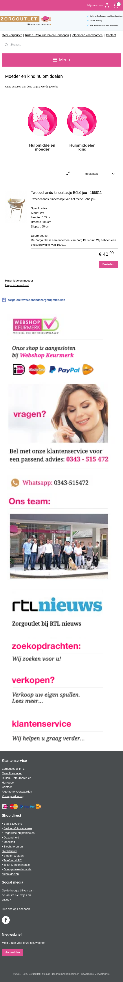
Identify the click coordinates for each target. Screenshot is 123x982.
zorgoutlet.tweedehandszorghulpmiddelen (33, 300)
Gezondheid (11, 837)
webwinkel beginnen (68, 974)
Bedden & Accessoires (18, 828)
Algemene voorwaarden (87, 35)
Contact (111, 35)
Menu (61, 59)
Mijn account (98, 5)
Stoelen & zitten (14, 855)
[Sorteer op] (90, 173)
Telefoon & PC (13, 860)
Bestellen (108, 264)
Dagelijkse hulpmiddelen (19, 833)
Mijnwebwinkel (102, 974)
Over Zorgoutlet (12, 35)
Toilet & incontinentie (17, 864)
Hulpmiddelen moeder (19, 280)
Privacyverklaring (13, 796)
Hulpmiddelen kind (17, 285)
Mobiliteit (9, 842)
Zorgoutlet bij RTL (13, 768)
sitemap (46, 974)
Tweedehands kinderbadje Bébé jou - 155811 (66, 192)
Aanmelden (12, 952)
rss (53, 974)
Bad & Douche (13, 823)
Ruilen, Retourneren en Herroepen (47, 35)
